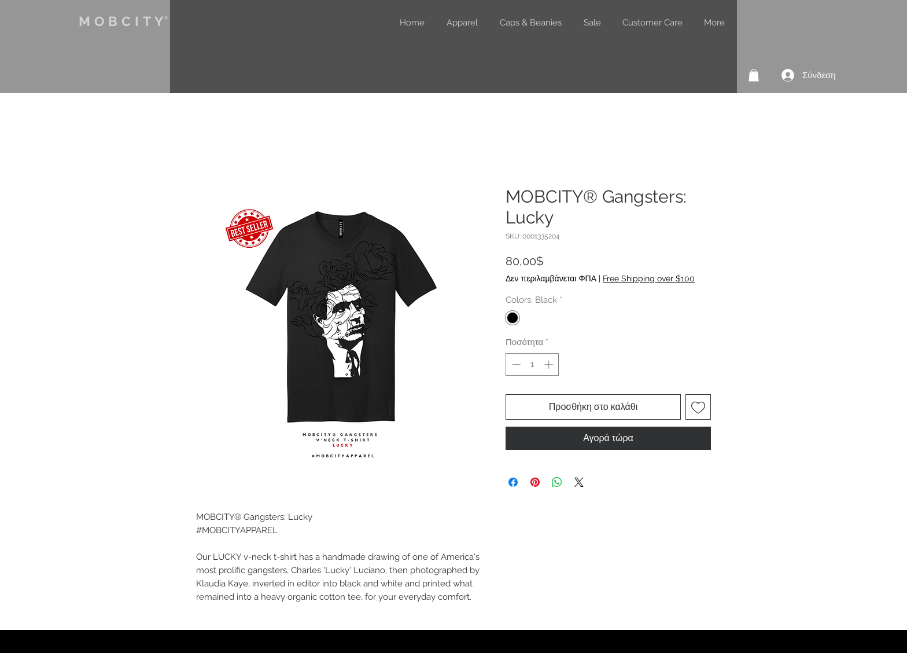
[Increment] (550, 364)
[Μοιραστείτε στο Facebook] (513, 482)
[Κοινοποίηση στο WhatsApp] (557, 482)
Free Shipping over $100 (649, 278)
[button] (754, 75)
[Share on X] (579, 482)
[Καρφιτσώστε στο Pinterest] (535, 482)
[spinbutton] (532, 364)
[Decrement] (515, 364)
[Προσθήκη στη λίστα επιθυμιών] (698, 407)
